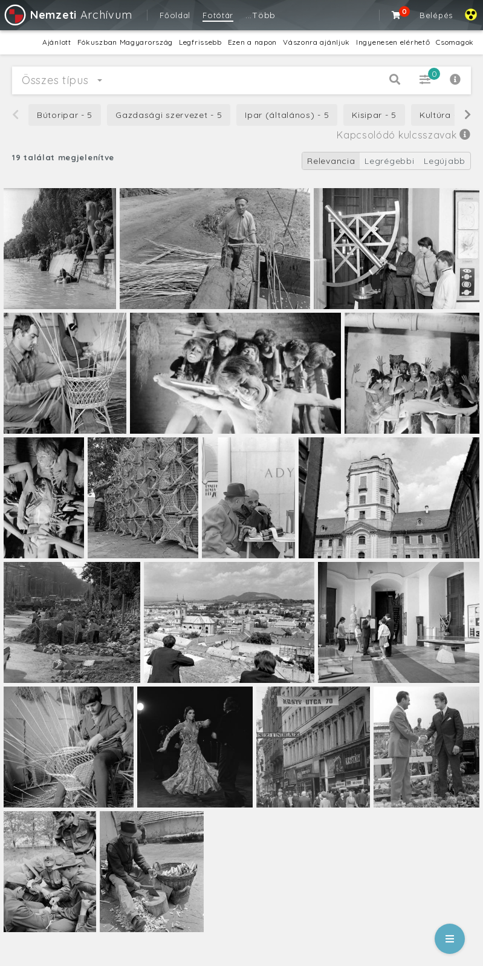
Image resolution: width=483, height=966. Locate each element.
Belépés (436, 15)
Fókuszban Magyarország (125, 42)
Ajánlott (56, 42)
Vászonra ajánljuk (316, 42)
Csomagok (455, 42)
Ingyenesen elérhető (393, 42)
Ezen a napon (252, 42)
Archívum (67, 15)
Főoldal (175, 15)
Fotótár (218, 15)
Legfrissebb (200, 42)
